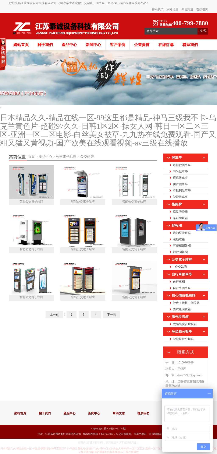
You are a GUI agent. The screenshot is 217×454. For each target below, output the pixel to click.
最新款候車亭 (182, 165)
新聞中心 (93, 45)
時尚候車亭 (180, 171)
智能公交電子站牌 (31, 201)
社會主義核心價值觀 (186, 303)
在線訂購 (166, 45)
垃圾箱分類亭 (182, 331)
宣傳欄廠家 (155, 433)
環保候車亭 (180, 177)
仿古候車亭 (180, 184)
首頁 (32, 156)
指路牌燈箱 (180, 211)
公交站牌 (87, 156)
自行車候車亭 (182, 274)
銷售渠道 (187, 9)
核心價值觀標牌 (183, 295)
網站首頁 (21, 45)
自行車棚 (179, 281)
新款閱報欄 (180, 252)
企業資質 (141, 45)
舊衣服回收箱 (182, 309)
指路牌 (177, 204)
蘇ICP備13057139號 (115, 428)
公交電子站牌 (66, 156)
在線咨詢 (202, 9)
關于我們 (45, 45)
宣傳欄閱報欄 (182, 245)
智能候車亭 (180, 196)
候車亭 (177, 157)
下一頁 (111, 314)
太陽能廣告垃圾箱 (185, 324)
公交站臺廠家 (123, 433)
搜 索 (202, 30)
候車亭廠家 (140, 433)
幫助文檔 (119, 413)
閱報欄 (177, 225)
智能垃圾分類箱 (183, 339)
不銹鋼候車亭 (182, 190)
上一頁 (54, 314)
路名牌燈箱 (180, 218)
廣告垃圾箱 (180, 316)
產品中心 (69, 45)
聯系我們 (158, 9)
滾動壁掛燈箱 (182, 233)
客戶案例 (117, 45)
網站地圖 (172, 9)
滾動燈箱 (179, 239)
